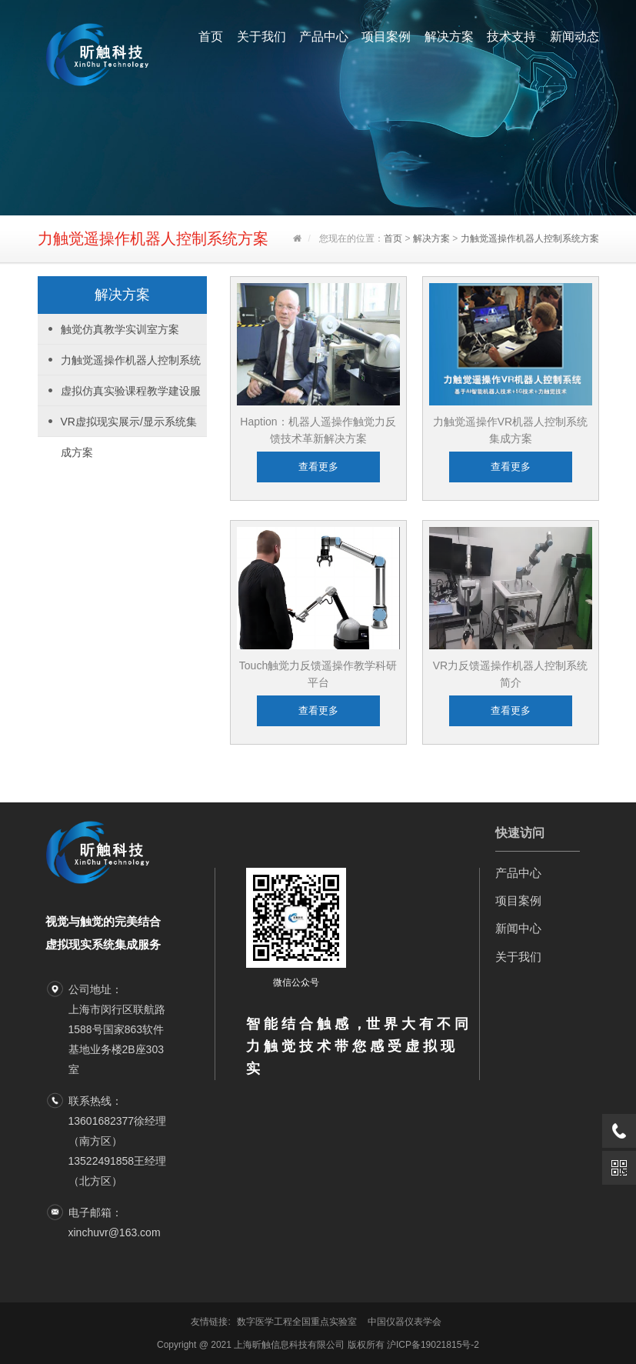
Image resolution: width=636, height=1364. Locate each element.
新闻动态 (574, 36)
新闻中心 (518, 928)
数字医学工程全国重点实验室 (297, 1321)
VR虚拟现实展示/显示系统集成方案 (129, 426)
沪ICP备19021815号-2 (433, 1344)
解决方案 (449, 36)
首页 (210, 36)
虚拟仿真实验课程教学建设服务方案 (131, 395)
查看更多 (318, 466)
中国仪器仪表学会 (404, 1321)
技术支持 (511, 36)
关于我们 (261, 36)
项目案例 (386, 36)
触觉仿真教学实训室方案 (120, 329)
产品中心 (323, 36)
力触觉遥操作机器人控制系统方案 (530, 238)
